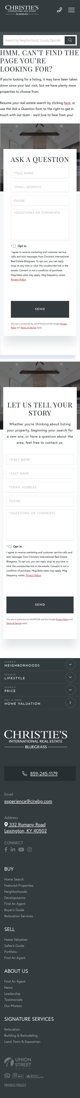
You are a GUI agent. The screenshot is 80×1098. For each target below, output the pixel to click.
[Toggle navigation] (71, 10)
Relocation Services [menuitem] (18, 916)
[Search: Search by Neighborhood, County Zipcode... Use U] (35, 40)
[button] (70, 40)
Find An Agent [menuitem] (14, 903)
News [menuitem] (8, 987)
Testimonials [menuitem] (13, 999)
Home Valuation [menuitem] (16, 939)
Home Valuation (22, 704)
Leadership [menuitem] (12, 993)
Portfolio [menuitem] (10, 951)
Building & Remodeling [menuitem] (21, 1035)
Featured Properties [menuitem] (18, 885)
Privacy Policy (18, 279)
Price (10, 691)
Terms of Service (28, 327)
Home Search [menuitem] (14, 879)
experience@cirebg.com (28, 801)
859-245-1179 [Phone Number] (59, 10)
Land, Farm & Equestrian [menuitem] (22, 1041)
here (67, 103)
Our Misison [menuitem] (13, 1006)
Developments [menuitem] (14, 898)
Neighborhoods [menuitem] (15, 891)
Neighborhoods (22, 665)
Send (40, 309)
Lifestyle (14, 678)
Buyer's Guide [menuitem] (14, 910)
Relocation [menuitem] (12, 1029)
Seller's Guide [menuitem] (14, 946)
